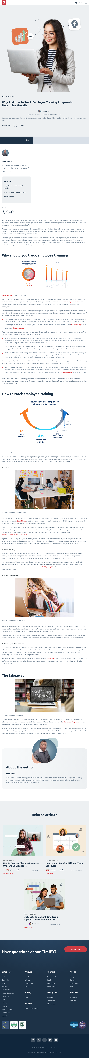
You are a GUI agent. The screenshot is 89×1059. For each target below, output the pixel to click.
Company (73, 977)
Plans (26, 998)
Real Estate (6, 990)
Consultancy (6, 1013)
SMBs (4, 977)
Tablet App (51, 1001)
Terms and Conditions (42, 1053)
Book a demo (51, 987)
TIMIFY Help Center (31, 1009)
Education (5, 997)
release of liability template (44, 567)
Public (4, 1000)
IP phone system (66, 372)
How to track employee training (15, 192)
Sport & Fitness (7, 1010)
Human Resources (8, 994)
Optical (4, 1017)
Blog (71, 987)
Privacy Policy (56, 1053)
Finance (4, 987)
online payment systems (70, 722)
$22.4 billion (21, 521)
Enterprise (5, 980)
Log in (49, 980)
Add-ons (27, 980)
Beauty (4, 1004)
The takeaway (9, 197)
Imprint (30, 1053)
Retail (4, 984)
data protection (18, 328)
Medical (4, 1007)
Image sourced (7, 295)
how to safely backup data (71, 302)
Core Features (29, 977)
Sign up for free (52, 977)
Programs (73, 998)
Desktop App (51, 998)
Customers (74, 984)
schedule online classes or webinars (14, 535)
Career (72, 980)
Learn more (7, 874)
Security (27, 987)
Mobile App (51, 1004)
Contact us (75, 949)
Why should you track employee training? (15, 187)
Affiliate (73, 1001)
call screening (76, 325)
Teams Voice (51, 658)
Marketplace (29, 984)
